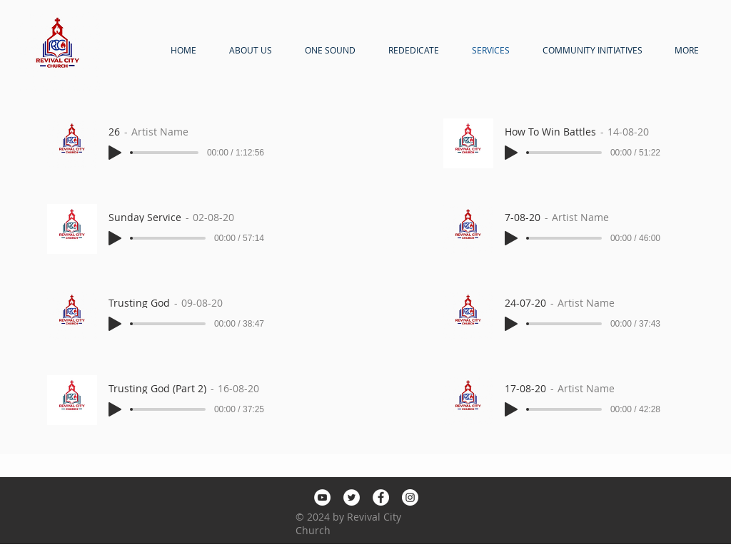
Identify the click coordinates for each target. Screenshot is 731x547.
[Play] (115, 152)
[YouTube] (322, 497)
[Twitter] (351, 497)
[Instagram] (410, 497)
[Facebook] (381, 497)
